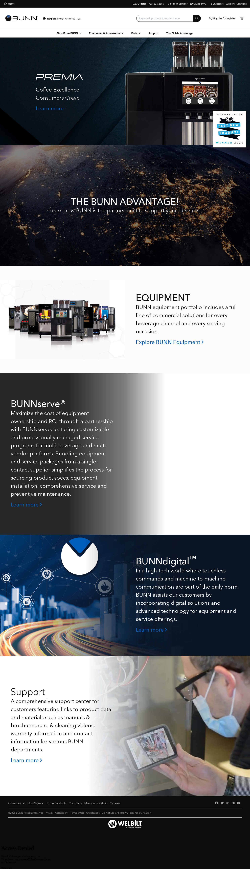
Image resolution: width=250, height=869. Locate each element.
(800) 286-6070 (198, 3)
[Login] (222, 18)
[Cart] (242, 18)
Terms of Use (77, 812)
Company (75, 803)
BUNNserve (35, 803)
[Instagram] (227, 803)
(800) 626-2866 (156, 3)
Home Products (56, 803)
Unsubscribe (93, 812)
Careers (115, 803)
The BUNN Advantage (179, 33)
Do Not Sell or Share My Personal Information (126, 812)
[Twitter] (222, 803)
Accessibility (61, 812)
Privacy (49, 812)
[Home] (9, 4)
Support (153, 33)
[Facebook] (216, 803)
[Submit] (197, 18)
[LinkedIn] (233, 803)
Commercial (16, 803)
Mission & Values (96, 803)
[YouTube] (238, 803)
